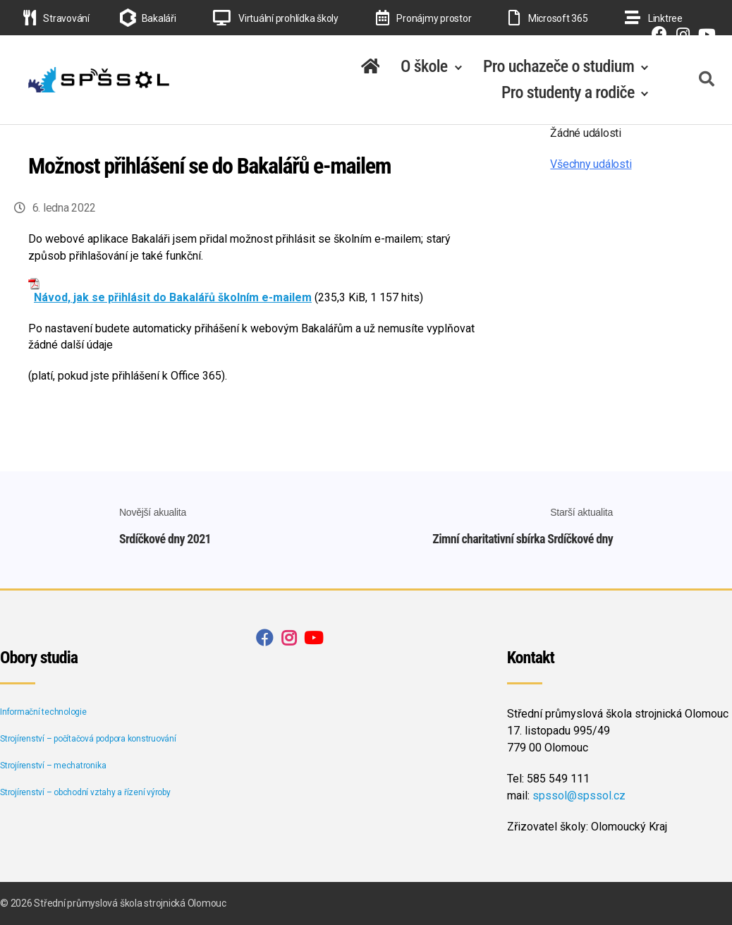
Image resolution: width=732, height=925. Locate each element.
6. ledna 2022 (64, 207)
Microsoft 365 (547, 18)
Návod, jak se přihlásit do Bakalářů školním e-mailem (173, 297)
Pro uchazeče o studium (558, 66)
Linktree (654, 18)
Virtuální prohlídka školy (275, 18)
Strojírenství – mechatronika (53, 765)
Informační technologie (43, 712)
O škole (424, 66)
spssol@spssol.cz (579, 795)
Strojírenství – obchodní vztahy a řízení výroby (85, 792)
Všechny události (590, 164)
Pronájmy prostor (424, 18)
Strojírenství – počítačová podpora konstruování (88, 739)
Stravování (56, 18)
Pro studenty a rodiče (568, 92)
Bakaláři (159, 18)
